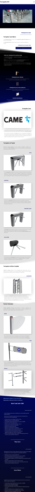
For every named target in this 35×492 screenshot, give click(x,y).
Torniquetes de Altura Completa (17, 87)
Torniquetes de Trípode (17, 77)
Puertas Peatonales (17, 98)
